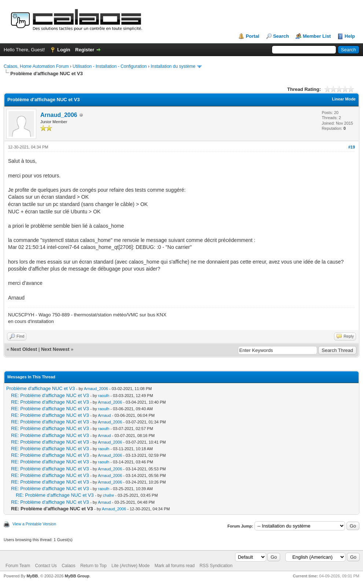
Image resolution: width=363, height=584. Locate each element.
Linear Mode (344, 99)
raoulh (104, 395)
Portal (252, 36)
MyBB (32, 576)
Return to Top (93, 565)
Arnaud (104, 415)
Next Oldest (24, 349)
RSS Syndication (215, 565)
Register (84, 49)
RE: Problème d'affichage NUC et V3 (50, 395)
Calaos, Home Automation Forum (36, 66)
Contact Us (45, 565)
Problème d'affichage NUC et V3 (40, 388)
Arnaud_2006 (58, 115)
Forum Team (18, 565)
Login (63, 49)
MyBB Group (77, 576)
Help (350, 36)
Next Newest (55, 349)
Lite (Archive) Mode (130, 565)
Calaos (68, 565)
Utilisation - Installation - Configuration (110, 66)
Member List (317, 36)
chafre (108, 495)
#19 (351, 147)
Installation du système (173, 66)
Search (281, 36)
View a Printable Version (34, 524)
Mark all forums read (174, 565)
